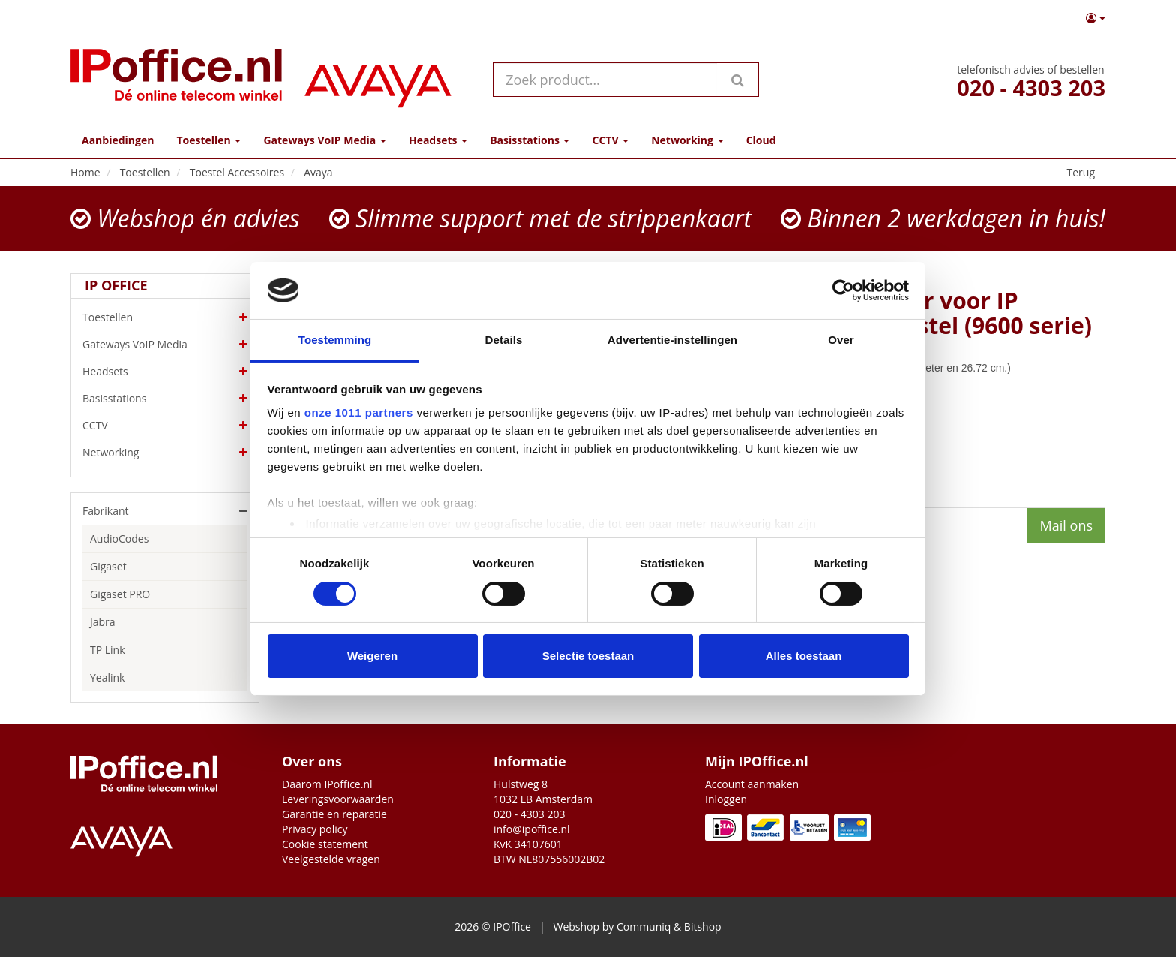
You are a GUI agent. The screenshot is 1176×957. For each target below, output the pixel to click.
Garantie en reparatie (334, 814)
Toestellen (165, 317)
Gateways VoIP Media (165, 344)
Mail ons (1066, 525)
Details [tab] (504, 339)
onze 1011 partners (358, 412)
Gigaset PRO (120, 594)
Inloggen (726, 799)
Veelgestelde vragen (331, 859)
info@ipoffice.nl (532, 829)
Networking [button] (687, 140)
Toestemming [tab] (335, 339)
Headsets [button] (438, 140)
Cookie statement (325, 844)
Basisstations (165, 398)
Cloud (761, 140)
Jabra (103, 622)
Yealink (107, 677)
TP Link (107, 650)
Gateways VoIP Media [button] (324, 140)
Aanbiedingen (118, 140)
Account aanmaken (752, 784)
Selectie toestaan (588, 655)
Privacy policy (315, 829)
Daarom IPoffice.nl (327, 784)
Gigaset (108, 566)
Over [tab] (841, 339)
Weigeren (372, 655)
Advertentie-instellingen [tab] (672, 339)
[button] (1096, 18)
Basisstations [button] (529, 140)
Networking (165, 452)
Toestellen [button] (208, 140)
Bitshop (703, 926)
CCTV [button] (610, 140)
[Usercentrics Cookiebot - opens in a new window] (843, 290)
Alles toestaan (804, 655)
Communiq (643, 926)
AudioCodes (119, 538)
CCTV (165, 425)
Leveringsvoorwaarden (338, 799)
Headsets (165, 371)
